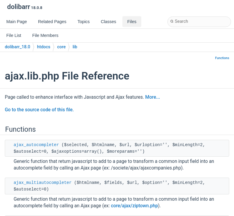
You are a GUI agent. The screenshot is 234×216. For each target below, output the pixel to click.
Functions (222, 58)
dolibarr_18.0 (17, 47)
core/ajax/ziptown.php (134, 205)
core (61, 47)
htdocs (43, 47)
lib (75, 47)
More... (152, 97)
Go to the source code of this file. (39, 109)
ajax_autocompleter (36, 144)
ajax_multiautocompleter (42, 182)
